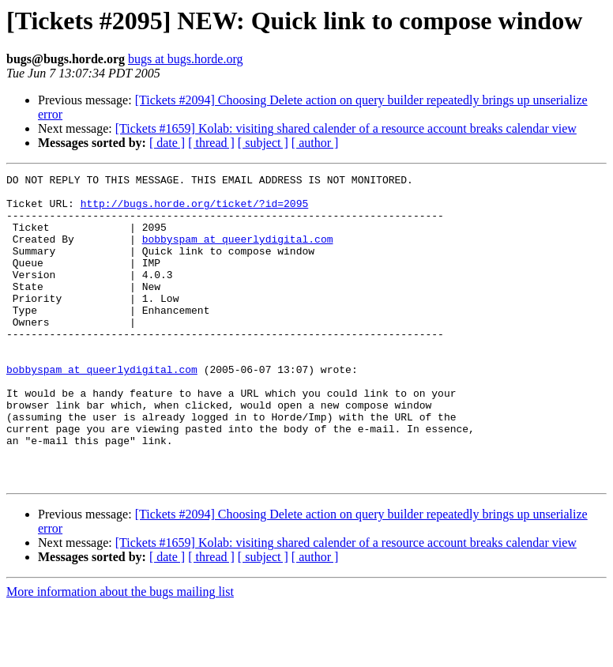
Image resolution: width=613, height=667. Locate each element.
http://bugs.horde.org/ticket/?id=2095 (195, 210)
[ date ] (167, 142)
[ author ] (315, 142)
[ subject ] (263, 142)
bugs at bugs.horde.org (185, 59)
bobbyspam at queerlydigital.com (237, 253)
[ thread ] (211, 142)
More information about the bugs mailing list (120, 653)
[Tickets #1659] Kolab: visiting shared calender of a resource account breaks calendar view (346, 128)
